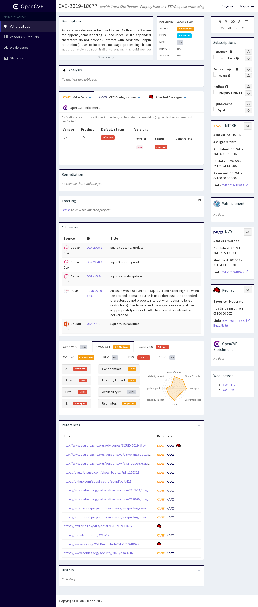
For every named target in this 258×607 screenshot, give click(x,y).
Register (247, 6)
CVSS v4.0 (75, 347)
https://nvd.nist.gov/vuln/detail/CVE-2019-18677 (98, 526)
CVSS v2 (78, 357)
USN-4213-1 (95, 324)
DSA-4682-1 (95, 276)
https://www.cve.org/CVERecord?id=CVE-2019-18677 (101, 544)
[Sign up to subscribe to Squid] (248, 110)
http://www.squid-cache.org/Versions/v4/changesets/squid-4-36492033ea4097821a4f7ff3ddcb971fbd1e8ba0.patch (147, 463)
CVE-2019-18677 (78, 6)
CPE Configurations (119, 97)
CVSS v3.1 (113, 347)
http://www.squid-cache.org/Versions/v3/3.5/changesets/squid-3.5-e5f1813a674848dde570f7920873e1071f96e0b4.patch (151, 454)
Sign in (227, 6)
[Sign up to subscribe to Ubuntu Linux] (248, 58)
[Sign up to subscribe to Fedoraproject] (248, 69)
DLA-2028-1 (95, 247)
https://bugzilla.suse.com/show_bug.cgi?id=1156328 (101, 472)
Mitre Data (77, 97)
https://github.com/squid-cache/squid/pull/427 (97, 481)
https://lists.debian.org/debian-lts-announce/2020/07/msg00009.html (113, 499)
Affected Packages (167, 97)
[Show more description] (106, 57)
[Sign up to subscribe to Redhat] (248, 86)
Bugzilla (220, 325)
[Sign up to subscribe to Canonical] (248, 52)
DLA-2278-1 (95, 262)
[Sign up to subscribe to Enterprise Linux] (248, 93)
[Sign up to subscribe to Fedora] (248, 75)
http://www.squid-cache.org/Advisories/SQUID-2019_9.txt (105, 445)
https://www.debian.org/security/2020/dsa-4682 (98, 553)
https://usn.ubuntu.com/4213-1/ (86, 535)
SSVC (167, 357)
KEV (110, 357)
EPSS (138, 357)
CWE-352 (229, 385)
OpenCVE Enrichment (81, 107)
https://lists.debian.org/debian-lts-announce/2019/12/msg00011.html (113, 490)
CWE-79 (228, 389)
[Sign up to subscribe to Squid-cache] (248, 104)
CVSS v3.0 (154, 347)
